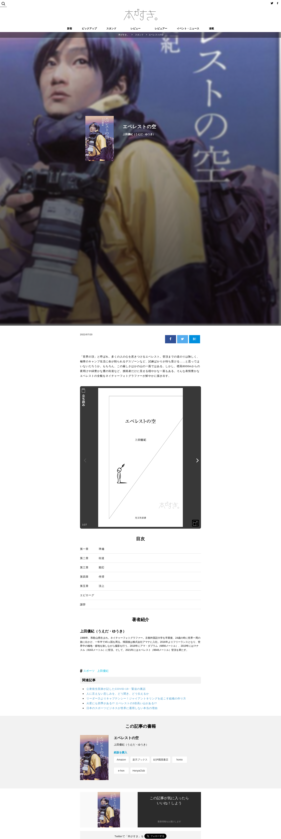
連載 (211, 28)
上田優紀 (102, 670)
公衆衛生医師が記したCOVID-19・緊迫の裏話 (116, 688)
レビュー (135, 28)
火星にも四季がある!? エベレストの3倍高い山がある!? (121, 703)
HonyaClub (138, 770)
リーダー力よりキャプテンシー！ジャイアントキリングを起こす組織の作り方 (136, 698)
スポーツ (89, 670)
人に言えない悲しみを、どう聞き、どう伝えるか (117, 693)
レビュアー (161, 28)
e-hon (121, 770)
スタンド (111, 28)
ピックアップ (89, 28)
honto (179, 759)
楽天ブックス (139, 759)
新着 (69, 28)
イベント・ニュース (188, 28)
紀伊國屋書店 (160, 759)
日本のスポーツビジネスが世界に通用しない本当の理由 (122, 708)
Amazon (121, 759)
